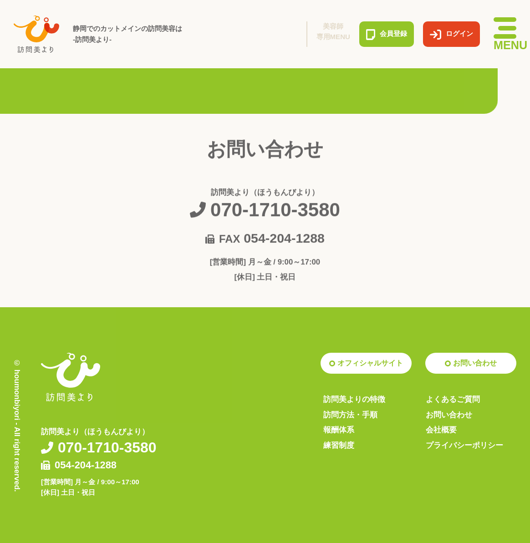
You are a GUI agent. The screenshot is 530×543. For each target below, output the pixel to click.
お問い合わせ (475, 363)
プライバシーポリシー (464, 445)
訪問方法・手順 (350, 415)
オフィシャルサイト (370, 363)
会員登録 (386, 34)
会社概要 (441, 430)
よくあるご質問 (453, 399)
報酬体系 (338, 430)
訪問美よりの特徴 (354, 399)
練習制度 (338, 445)
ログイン (451, 34)
